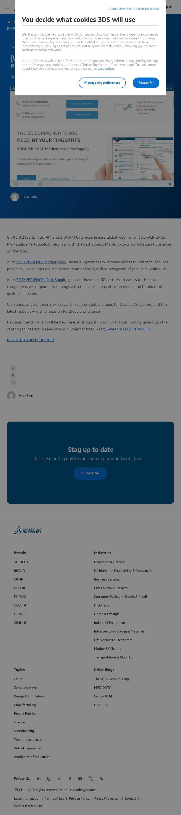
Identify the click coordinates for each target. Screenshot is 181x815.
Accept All (146, 82)
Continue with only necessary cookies (134, 8)
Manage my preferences (102, 82)
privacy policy (104, 68)
